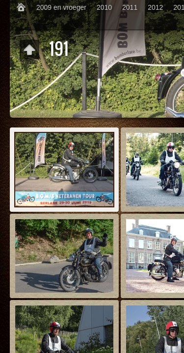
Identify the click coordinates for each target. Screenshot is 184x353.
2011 (129, 7)
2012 (155, 7)
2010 (104, 7)
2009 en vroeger (61, 7)
